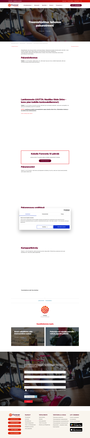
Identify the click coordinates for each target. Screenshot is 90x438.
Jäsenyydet (37, 5)
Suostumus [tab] (27, 214)
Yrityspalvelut (59, 5)
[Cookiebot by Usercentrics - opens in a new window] (65, 210)
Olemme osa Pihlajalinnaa (44, 424)
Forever (45, 315)
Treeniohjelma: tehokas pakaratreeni (40, 43)
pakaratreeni (41, 300)
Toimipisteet (27, 417)
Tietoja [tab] (62, 214)
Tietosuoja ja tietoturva (58, 417)
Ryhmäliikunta (28, 421)
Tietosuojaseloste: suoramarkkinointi (61, 421)
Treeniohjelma (29, 43)
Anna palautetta (28, 428)
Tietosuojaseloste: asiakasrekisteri (60, 419)
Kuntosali (27, 419)
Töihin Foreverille (42, 422)
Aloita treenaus (45, 160)
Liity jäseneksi (73, 419)
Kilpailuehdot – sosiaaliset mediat (60, 424)
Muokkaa (44, 226)
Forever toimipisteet (74, 417)
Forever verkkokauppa (75, 421)
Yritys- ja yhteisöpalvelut (30, 424)
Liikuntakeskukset (27, 5)
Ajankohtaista (22, 43)
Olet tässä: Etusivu (15, 43)
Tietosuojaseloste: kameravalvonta (60, 423)
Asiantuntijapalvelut (29, 422)
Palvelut (51, 5)
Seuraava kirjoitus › (75, 46)
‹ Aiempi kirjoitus (14, 46)
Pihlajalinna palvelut (29, 426)
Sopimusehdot (56, 426)
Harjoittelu (45, 5)
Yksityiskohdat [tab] (45, 214)
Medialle (41, 419)
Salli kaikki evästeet (61, 226)
